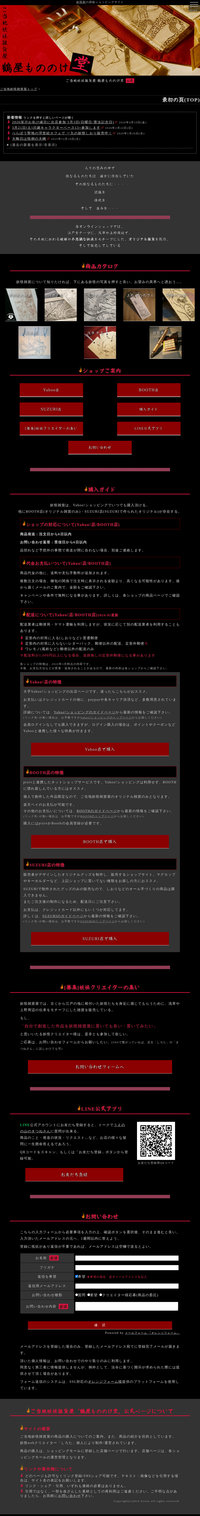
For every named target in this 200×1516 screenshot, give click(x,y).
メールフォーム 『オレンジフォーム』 (152, 1334)
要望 (92, 1295)
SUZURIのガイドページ (63, 916)
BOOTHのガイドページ (97, 811)
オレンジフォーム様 (105, 1383)
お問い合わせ (69, 1497)
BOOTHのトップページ (97, 816)
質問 (80, 1295)
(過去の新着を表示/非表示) (34, 145)
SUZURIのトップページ (97, 921)
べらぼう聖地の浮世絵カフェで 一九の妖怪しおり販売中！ (62, 133)
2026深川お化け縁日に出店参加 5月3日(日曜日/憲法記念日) (63, 122)
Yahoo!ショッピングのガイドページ (85, 712)
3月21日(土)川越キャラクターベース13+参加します (56, 127)
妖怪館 (81, 2)
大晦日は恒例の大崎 (29, 138)
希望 (111, 1276)
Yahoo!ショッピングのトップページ (106, 717)
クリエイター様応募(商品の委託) (129, 1295)
